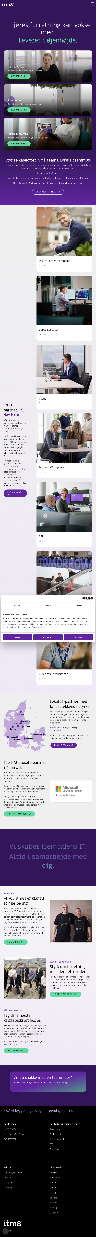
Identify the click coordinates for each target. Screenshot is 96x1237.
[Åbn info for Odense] (25, 738)
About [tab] (79, 605)
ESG (51, 1144)
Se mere (43, 265)
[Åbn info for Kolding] (17, 737)
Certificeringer (56, 1149)
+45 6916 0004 (10, 1129)
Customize (48, 637)
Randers (54, 1188)
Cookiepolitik (55, 1134)
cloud (14, 447)
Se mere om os (15, 942)
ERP (15, 453)
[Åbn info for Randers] (21, 721)
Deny (17, 637)
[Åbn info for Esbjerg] (8, 737)
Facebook (8, 1188)
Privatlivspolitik (56, 1129)
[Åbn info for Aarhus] (23, 726)
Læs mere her (19, 76)
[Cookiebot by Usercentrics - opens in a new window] (82, 598)
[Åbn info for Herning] (13, 726)
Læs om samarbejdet (19, 814)
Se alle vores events (66, 994)
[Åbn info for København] (44, 734)
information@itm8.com (14, 1134)
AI (19, 450)
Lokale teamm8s (63, 745)
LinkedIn (8, 1178)
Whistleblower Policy (59, 1139)
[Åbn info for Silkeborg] (18, 726)
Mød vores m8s (16, 1050)
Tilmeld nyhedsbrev (13, 1173)
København (55, 1178)
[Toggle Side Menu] (92, 3)
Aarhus (53, 1183)
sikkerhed (8, 453)
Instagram (8, 1183)
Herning (53, 1173)
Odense (53, 1198)
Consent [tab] (16, 605)
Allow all (78, 637)
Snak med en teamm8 (48, 192)
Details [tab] (48, 605)
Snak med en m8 (14, 493)
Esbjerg (53, 1193)
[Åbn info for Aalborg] (21, 712)
